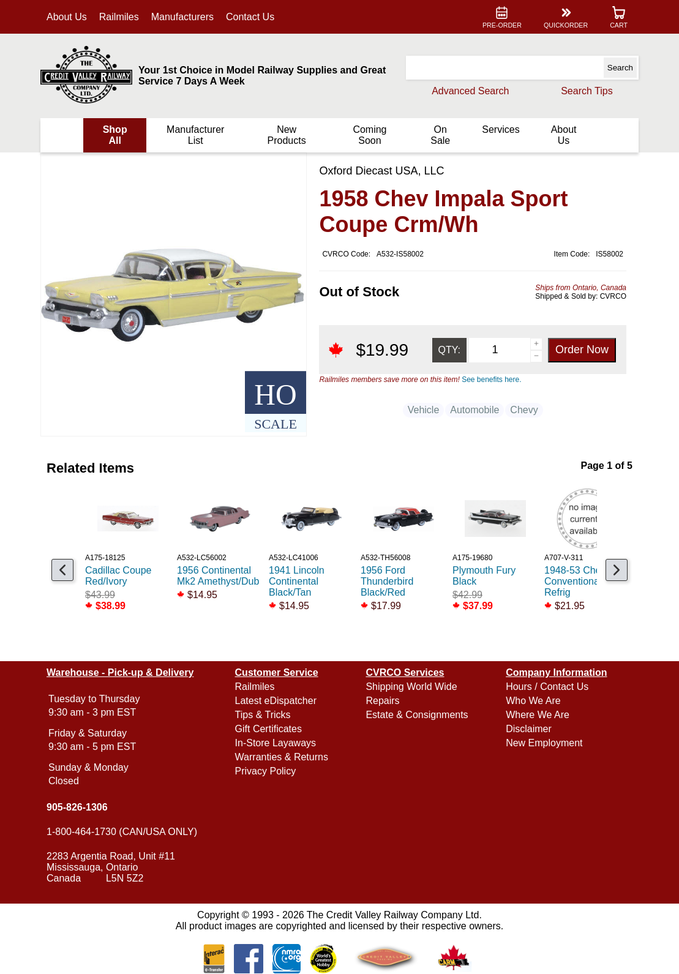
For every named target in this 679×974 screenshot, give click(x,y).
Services (498, 129)
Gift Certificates (269, 729)
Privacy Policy (267, 771)
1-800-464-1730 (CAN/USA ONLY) (124, 831)
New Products (287, 135)
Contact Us (252, 17)
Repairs (382, 700)
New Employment (543, 743)
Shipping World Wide (411, 686)
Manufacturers (185, 17)
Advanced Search (467, 91)
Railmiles (121, 17)
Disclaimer (527, 729)
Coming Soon (369, 135)
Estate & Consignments (417, 715)
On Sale (439, 135)
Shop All (117, 135)
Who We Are (532, 700)
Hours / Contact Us (546, 686)
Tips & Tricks (264, 715)
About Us (69, 17)
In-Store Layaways (277, 743)
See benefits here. (490, 379)
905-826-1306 (79, 807)
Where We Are (536, 715)
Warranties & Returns (282, 757)
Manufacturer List (196, 135)
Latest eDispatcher (277, 700)
